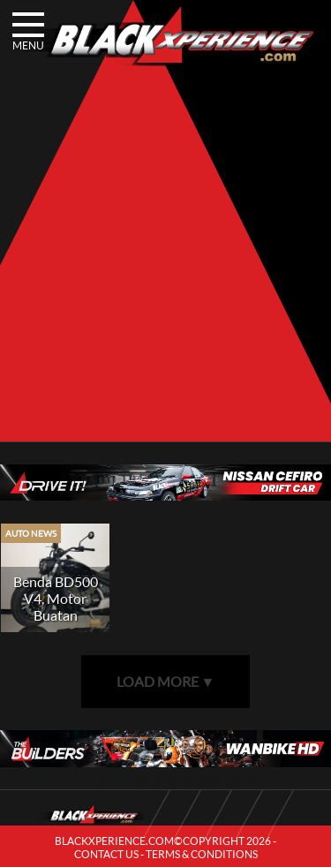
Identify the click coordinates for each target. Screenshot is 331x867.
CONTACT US (106, 854)
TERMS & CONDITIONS (202, 854)
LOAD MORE (166, 681)
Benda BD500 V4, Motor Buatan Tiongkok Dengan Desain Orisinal (55, 623)
